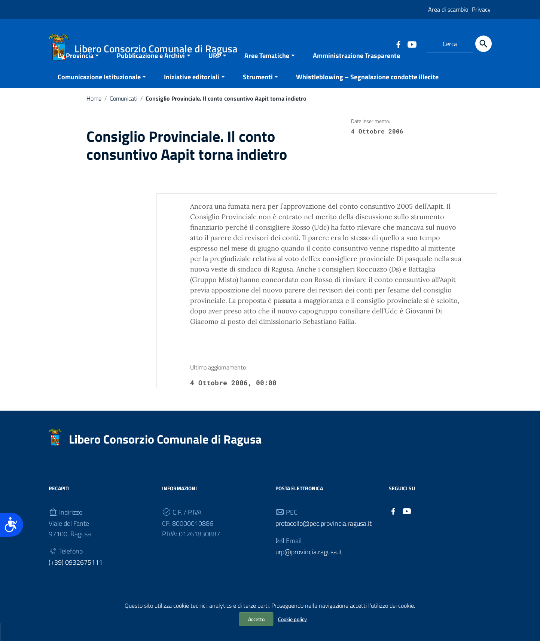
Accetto (256, 619)
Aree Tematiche (266, 74)
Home (93, 116)
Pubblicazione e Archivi (151, 74)
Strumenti (258, 95)
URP (214, 74)
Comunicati (123, 116)
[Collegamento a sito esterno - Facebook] (398, 43)
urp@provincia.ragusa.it (308, 570)
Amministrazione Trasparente (356, 74)
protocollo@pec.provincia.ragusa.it (323, 542)
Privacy (481, 9)
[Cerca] (483, 44)
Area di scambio (448, 9)
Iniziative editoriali (191, 95)
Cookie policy (292, 619)
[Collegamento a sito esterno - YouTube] (411, 43)
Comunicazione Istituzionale (99, 95)
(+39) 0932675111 (76, 581)
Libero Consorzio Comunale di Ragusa (165, 457)
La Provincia (76, 74)
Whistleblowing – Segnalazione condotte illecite (367, 95)
